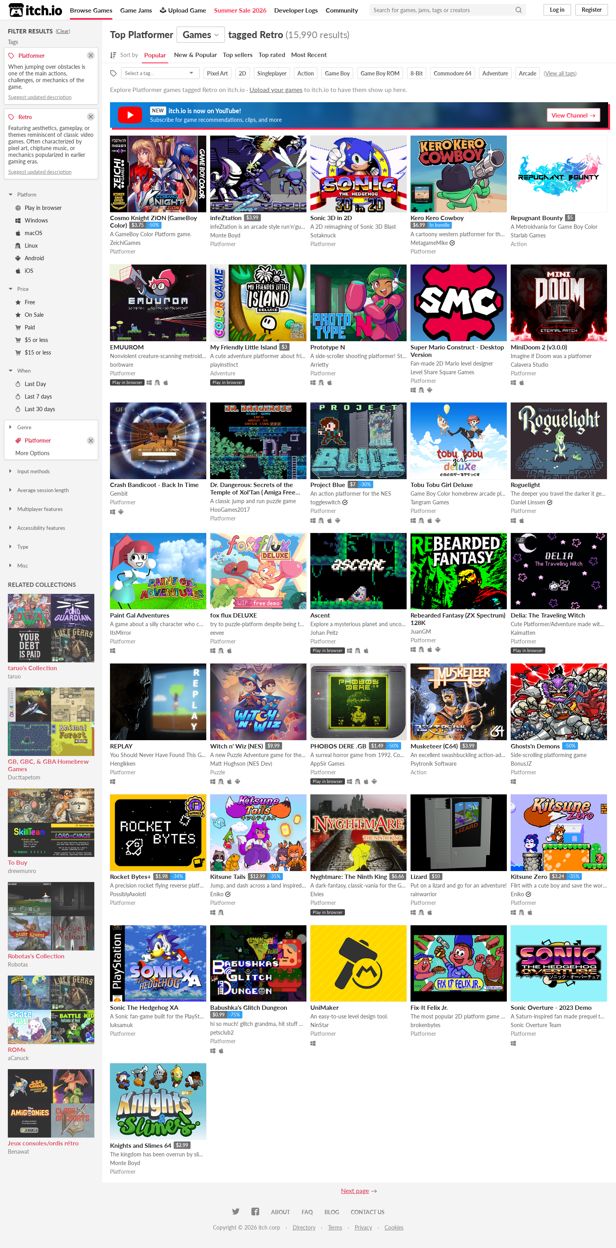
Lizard (419, 876)
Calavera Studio (529, 364)
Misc (17, 565)
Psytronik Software (433, 763)
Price (18, 289)
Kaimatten (523, 632)
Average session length (38, 490)
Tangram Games (430, 502)
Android (29, 258)
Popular (155, 55)
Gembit (119, 493)
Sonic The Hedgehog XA (144, 1007)
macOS (28, 233)
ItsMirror (120, 632)
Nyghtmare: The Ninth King (348, 876)
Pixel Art (217, 73)
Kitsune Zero (529, 876)
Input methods (28, 471)
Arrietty (319, 364)
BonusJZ (521, 763)
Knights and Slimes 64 (140, 1145)
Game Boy (337, 73)
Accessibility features (36, 528)
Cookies (394, 1227)
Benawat (18, 1151)
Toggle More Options (51, 453)
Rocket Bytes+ (130, 876)
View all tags (560, 73)
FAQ (307, 1212)
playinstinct (224, 364)
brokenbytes (425, 1025)
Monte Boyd (225, 235)
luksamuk (121, 1025)
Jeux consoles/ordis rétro (43, 1143)
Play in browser (38, 207)
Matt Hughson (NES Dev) (241, 763)
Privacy (363, 1227)
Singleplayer (271, 73)
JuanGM (421, 631)
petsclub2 (222, 1032)
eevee (217, 632)
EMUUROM (127, 347)
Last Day (30, 383)
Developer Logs (296, 10)
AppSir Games (327, 763)
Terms (335, 1227)
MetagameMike (429, 242)
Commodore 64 (452, 73)
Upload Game (183, 10)
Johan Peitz (324, 632)
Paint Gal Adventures (139, 615)
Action (305, 73)
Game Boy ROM (380, 73)
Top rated (271, 54)
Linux (26, 245)
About (280, 1212)
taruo (14, 676)
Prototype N (327, 347)
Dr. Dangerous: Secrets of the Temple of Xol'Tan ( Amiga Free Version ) (252, 492)
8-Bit (417, 73)
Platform (22, 194)
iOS (24, 270)
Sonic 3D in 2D (331, 217)
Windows (31, 220)
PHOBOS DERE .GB (338, 746)
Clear (63, 31)
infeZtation (226, 217)
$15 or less (33, 352)
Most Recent (309, 54)
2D (242, 73)
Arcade (527, 73)
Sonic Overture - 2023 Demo (551, 1007)
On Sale (29, 314)
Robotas (18, 964)
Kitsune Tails (228, 876)
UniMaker (324, 1007)
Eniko (217, 894)
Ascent (320, 615)
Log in (557, 9)
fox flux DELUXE (233, 615)
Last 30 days (35, 409)
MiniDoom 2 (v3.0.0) (539, 347)
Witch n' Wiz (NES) (236, 746)
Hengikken (123, 763)
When (19, 371)
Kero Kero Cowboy (437, 217)
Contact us (368, 1212)
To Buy (17, 862)
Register (591, 9)
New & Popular (195, 54)
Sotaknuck (323, 235)
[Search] (518, 10)
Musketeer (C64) (434, 746)
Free (25, 302)
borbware (121, 364)
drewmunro (22, 871)
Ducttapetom (24, 777)
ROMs (17, 1049)
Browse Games (91, 10)
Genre (19, 427)
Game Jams (136, 10)
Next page (355, 1190)
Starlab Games (528, 235)
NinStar (319, 1025)
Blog (331, 1212)
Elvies (317, 894)
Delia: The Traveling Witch (548, 615)
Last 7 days (33, 396)
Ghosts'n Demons (535, 746)
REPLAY (121, 746)
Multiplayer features (35, 509)
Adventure (495, 73)
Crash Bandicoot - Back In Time (154, 484)
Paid (25, 327)
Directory (304, 1227)
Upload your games (275, 89)
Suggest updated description (40, 97)
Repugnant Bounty (537, 217)
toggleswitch (325, 502)
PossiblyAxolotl (128, 894)
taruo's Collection (32, 667)
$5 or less (31, 339)
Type (17, 547)
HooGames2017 (230, 509)
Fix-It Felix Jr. (429, 1007)
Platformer (33, 440)
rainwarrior (424, 894)
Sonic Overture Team (536, 1025)
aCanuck (18, 1058)
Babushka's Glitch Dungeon (248, 1007)
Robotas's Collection (36, 955)
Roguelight (525, 484)
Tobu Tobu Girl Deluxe (442, 484)
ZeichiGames (125, 242)
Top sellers (238, 54)
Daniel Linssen (528, 502)
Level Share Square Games (442, 372)
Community (342, 10)
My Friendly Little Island (243, 347)
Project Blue (327, 484)
